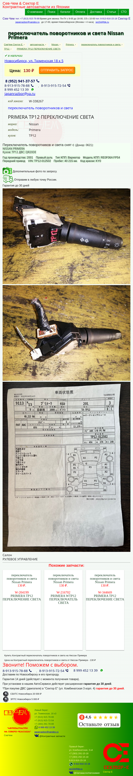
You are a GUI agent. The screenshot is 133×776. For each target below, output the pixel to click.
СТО (124, 11)
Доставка (96, 11)
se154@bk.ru (102, 22)
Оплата (80, 11)
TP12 (7, 49)
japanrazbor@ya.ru (20, 93)
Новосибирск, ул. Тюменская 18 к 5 (34, 60)
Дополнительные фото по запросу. (30, 171)
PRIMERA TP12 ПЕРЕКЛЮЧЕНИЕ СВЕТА (38, 49)
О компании (35, 11)
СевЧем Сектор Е (13, 44)
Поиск (51, 11)
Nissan (55, 44)
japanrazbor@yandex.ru (27, 22)
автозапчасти (37, 44)
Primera (70, 44)
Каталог (65, 11)
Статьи (111, 11)
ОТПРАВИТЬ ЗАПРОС (57, 70)
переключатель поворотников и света (101, 44)
